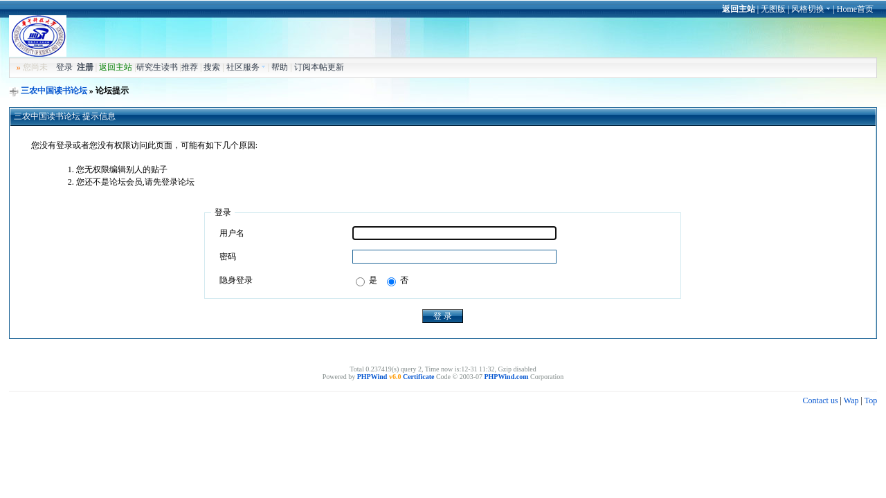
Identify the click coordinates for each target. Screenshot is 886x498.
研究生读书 (157, 67)
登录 (64, 67)
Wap (851, 400)
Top (871, 400)
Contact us (820, 400)
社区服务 (246, 67)
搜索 (212, 67)
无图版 (773, 9)
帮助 (279, 67)
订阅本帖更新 (319, 67)
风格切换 (811, 9)
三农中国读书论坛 (54, 90)
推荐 (189, 67)
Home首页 (855, 9)
